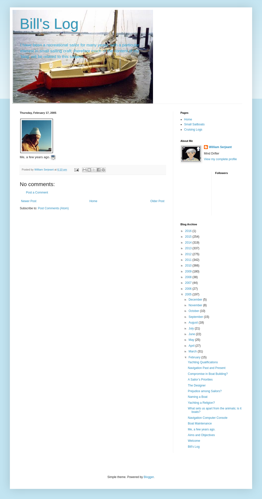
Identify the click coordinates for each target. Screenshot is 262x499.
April (192, 345)
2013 (189, 248)
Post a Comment (37, 192)
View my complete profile (220, 159)
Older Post (157, 201)
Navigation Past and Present (206, 368)
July (192, 328)
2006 (189, 288)
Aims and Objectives (201, 435)
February (195, 357)
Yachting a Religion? (201, 402)
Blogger (149, 477)
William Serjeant (220, 147)
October (194, 311)
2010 (189, 265)
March (193, 351)
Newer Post (28, 201)
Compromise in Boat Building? (208, 374)
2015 (189, 236)
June (192, 334)
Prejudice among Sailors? (205, 391)
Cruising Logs (193, 129)
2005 (189, 294)
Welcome (194, 440)
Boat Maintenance (200, 423)
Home (93, 201)
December (196, 299)
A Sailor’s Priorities (200, 379)
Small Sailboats (194, 124)
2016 (189, 231)
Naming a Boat (197, 397)
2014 (189, 242)
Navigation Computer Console (207, 418)
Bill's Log (49, 24)
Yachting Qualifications (203, 362)
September (196, 317)
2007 (189, 283)
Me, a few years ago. (202, 429)
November (196, 305)
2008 (189, 277)
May (192, 340)
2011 (189, 260)
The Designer (197, 385)
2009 (189, 271)
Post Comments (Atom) (53, 208)
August (194, 322)
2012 (189, 254)
